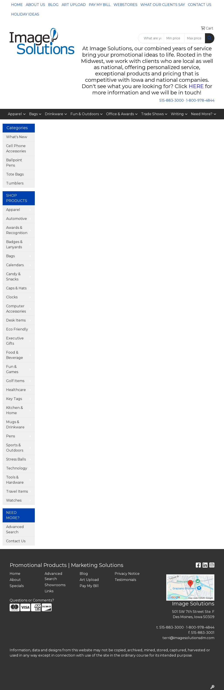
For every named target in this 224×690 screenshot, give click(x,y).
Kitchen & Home (14, 410)
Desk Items (16, 320)
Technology (16, 468)
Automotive (16, 219)
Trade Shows (152, 114)
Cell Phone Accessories (16, 148)
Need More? (201, 114)
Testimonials (125, 580)
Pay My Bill (99, 5)
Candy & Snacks (13, 276)
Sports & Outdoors (14, 447)
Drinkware (54, 114)
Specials (17, 586)
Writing (177, 114)
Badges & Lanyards (14, 244)
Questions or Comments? (32, 600)
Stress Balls (16, 459)
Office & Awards (120, 114)
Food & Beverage (14, 355)
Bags (33, 114)
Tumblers (14, 183)
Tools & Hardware (15, 480)
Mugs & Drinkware (15, 424)
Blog (53, 5)
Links (49, 591)
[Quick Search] (151, 38)
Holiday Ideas (25, 14)
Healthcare (16, 390)
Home (17, 5)
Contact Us (199, 5)
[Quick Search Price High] (194, 38)
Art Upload (74, 5)
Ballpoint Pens (14, 162)
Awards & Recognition (16, 230)
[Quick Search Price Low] (174, 38)
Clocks (12, 297)
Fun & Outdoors (84, 114)
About (15, 580)
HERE (196, 86)
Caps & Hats (16, 288)
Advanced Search (15, 529)
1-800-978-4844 (200, 100)
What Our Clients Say (162, 5)
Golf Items (15, 381)
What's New (16, 137)
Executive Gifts (15, 341)
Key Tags (14, 399)
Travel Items (17, 491)
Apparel (15, 114)
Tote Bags (15, 174)
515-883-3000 (171, 100)
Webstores (125, 5)
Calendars (15, 265)
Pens (10, 436)
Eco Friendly (17, 329)
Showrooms (55, 585)
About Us (35, 5)
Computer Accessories (16, 308)
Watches (13, 500)
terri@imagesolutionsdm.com (188, 638)
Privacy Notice (127, 574)
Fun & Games (12, 369)
